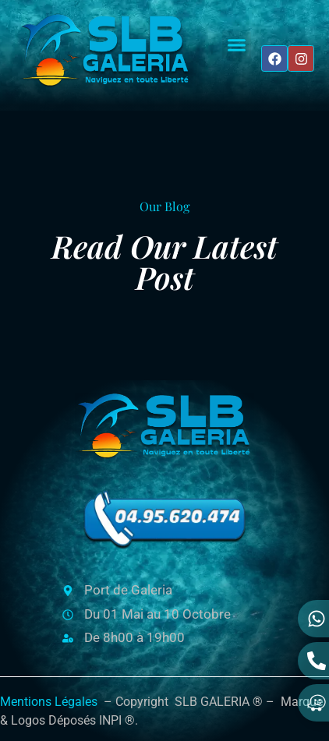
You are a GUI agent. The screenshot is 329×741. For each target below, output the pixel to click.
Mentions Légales (48, 701)
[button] (237, 45)
